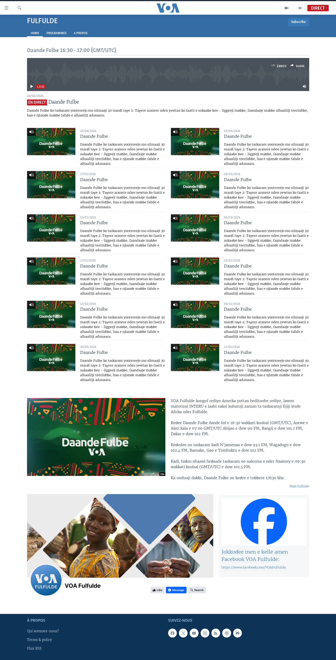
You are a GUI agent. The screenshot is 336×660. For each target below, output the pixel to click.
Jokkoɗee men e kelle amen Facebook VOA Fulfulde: (254, 559)
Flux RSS (34, 649)
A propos (80, 33)
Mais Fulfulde (299, 486)
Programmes (56, 33)
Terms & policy (39, 640)
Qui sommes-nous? (43, 631)
